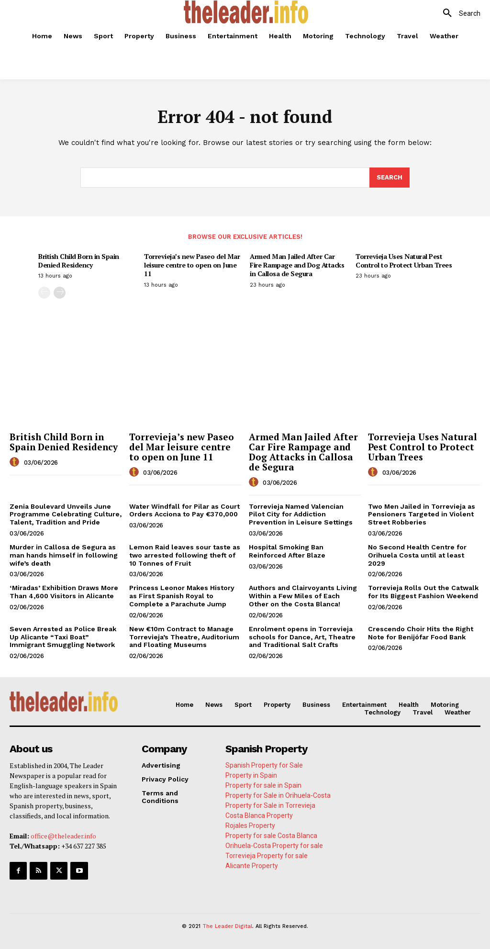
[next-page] (60, 293)
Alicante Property (251, 866)
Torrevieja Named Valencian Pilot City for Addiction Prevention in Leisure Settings (301, 514)
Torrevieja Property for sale (266, 856)
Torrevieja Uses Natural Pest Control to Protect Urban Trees (404, 260)
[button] (458, 13)
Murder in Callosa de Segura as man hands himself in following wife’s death (64, 555)
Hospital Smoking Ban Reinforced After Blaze (287, 551)
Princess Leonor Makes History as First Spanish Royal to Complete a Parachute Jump (181, 596)
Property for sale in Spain (263, 785)
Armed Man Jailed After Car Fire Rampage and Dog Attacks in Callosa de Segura (297, 265)
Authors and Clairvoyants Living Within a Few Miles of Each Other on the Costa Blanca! (303, 596)
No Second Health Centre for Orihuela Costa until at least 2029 (417, 555)
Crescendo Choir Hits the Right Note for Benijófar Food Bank (420, 633)
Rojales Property (250, 825)
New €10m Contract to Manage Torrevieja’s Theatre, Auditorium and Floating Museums (184, 637)
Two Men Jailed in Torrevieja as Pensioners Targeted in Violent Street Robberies (421, 514)
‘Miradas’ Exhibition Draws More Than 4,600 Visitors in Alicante (64, 592)
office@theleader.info (63, 835)
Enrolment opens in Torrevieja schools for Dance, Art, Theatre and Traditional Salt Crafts (302, 637)
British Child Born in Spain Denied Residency (78, 260)
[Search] (389, 177)
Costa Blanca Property (259, 815)
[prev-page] (44, 293)
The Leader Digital (227, 926)
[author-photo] (16, 462)
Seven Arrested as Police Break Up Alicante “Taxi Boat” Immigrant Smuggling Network (63, 637)
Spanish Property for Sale (264, 765)
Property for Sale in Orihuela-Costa (278, 795)
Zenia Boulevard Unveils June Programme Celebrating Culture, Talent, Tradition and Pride (66, 514)
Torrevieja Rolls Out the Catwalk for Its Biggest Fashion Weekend (423, 592)
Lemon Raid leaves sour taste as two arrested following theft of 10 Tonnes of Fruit (184, 555)
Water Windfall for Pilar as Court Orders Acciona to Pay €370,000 (184, 510)
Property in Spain (251, 775)
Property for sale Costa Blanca (271, 835)
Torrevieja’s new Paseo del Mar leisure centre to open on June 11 (192, 265)
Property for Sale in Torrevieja (270, 805)
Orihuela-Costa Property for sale (274, 845)
